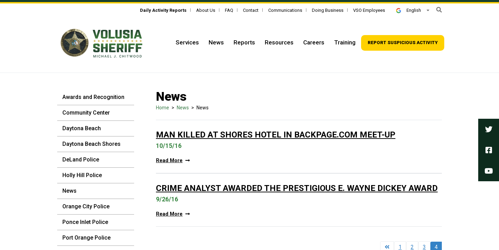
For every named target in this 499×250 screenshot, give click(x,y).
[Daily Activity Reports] (163, 10)
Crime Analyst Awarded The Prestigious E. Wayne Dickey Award (297, 188)
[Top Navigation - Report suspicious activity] (402, 43)
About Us (205, 10)
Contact (251, 10)
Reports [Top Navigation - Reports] (244, 42)
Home (162, 107)
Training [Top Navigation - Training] (345, 42)
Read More (173, 161)
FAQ (229, 10)
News (69, 191)
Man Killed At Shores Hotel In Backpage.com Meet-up (275, 135)
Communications (285, 10)
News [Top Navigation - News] (216, 42)
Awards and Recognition (93, 97)
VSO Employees (369, 10)
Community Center (86, 112)
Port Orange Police (86, 237)
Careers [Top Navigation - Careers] (313, 42)
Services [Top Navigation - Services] (187, 42)
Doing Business (327, 10)
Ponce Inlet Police (85, 222)
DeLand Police (80, 159)
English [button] (408, 10)
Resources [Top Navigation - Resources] (279, 42)
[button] (439, 10)
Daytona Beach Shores (91, 144)
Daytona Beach (81, 128)
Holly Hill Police (82, 175)
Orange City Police (86, 206)
